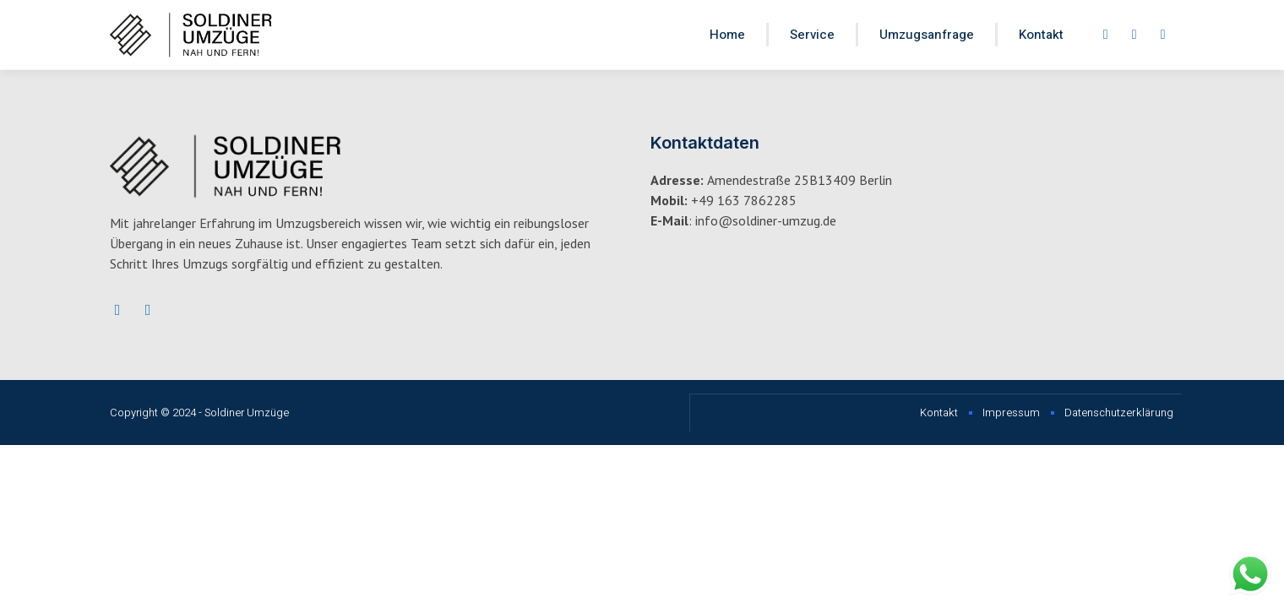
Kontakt (1041, 34)
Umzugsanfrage (926, 34)
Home (727, 34)
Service (812, 34)
